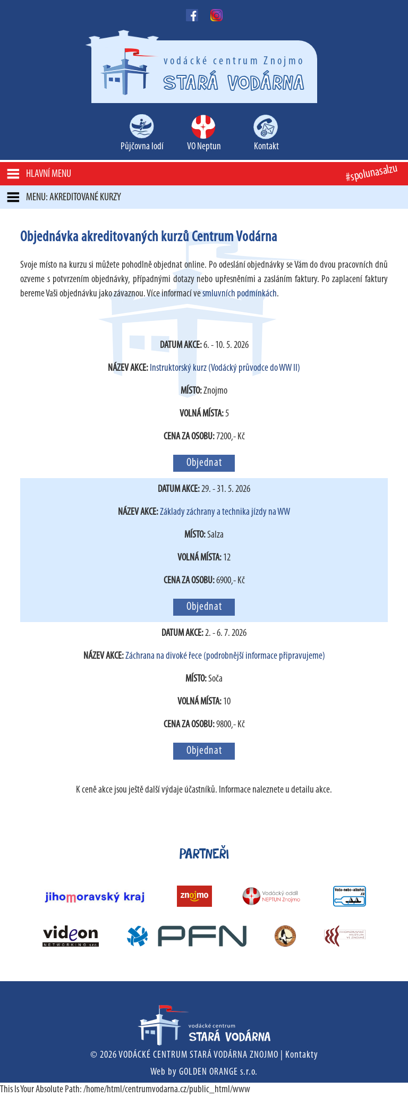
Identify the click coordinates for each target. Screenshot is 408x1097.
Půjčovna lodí (142, 147)
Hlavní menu (48, 174)
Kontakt (266, 147)
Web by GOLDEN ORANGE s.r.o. (204, 1072)
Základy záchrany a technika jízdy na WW (225, 512)
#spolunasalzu (371, 173)
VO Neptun (204, 147)
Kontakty (301, 1055)
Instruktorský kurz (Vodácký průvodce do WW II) (225, 368)
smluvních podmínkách (239, 294)
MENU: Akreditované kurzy (73, 197)
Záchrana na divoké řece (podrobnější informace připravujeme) (225, 656)
